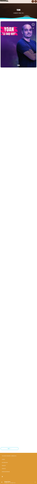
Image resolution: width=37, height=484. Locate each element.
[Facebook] (2, 476)
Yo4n (18, 65)
